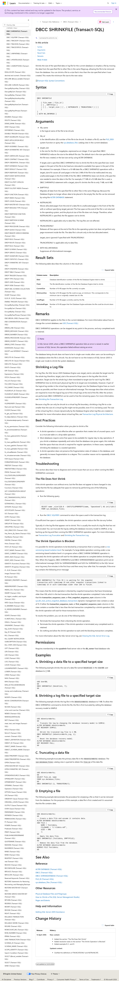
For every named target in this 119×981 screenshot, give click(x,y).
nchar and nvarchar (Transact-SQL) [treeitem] (17, 710)
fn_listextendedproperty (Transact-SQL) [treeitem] (17, 421)
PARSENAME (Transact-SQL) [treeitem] (15, 812)
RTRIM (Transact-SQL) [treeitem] (12, 936)
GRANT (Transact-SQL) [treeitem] (13, 520)
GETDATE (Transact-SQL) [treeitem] (13, 507)
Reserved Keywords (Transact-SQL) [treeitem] (17, 878)
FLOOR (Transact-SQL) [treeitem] (13, 410)
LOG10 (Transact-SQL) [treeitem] (12, 665)
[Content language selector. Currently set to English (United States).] (12, 974)
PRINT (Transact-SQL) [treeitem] (12, 832)
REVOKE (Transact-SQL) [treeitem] (13, 910)
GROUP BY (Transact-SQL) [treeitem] (14, 523)
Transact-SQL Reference (50, 22)
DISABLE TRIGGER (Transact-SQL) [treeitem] (17, 133)
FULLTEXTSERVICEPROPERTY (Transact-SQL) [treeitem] (15, 483)
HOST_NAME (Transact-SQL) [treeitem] (15, 550)
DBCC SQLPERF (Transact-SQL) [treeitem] (18, 37)
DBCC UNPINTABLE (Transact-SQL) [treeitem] (17, 55)
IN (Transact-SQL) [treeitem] (11, 577)
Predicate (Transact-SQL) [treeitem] (13, 829)
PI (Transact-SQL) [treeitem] (11, 822)
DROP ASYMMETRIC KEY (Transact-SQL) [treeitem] (17, 151)
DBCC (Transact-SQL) (70, 22)
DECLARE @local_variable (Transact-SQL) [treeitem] (17, 80)
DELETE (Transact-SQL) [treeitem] (13, 120)
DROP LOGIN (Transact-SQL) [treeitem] (15, 201)
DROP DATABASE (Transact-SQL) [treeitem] (16, 166)
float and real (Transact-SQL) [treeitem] (15, 407)
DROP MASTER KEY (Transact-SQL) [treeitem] (17, 204)
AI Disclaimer (6, 979)
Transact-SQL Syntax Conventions (51, 80)
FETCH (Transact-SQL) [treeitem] (12, 377)
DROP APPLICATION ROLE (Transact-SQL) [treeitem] (14, 141)
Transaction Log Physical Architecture (98, 414)
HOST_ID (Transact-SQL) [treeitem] (13, 547)
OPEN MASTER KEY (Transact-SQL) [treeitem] (17, 766)
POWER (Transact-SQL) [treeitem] (13, 825)
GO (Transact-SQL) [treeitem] (11, 513)
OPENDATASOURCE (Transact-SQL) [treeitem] (17, 775)
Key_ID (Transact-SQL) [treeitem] (13, 632)
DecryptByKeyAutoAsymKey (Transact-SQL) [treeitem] (15, 99)
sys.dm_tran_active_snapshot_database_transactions (57, 600)
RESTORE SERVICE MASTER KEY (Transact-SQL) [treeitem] (16, 895)
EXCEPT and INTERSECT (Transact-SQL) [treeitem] (17, 352)
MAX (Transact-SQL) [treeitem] (12, 678)
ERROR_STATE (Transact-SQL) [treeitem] (15, 344)
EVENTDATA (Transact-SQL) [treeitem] (14, 348)
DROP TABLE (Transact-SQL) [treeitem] (15, 272)
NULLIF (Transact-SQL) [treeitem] (13, 733)
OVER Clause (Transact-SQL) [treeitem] (15, 809)
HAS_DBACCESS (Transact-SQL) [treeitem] (16, 530)
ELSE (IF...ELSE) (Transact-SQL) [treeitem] (15, 298)
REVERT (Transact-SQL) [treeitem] (13, 907)
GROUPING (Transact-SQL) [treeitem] (14, 527)
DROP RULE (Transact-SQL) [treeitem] (14, 246)
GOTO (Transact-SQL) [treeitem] (12, 517)
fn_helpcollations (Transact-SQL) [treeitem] (16, 417)
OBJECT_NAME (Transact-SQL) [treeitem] (15, 746)
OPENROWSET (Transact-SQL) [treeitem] (15, 782)
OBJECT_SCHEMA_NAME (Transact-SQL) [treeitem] (17, 751)
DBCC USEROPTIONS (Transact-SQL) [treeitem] (18, 67)
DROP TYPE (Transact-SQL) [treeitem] (14, 279)
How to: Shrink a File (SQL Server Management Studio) (57, 897)
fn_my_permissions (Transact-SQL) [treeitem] (17, 426)
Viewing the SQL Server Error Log (95, 636)
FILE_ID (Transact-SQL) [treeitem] (13, 381)
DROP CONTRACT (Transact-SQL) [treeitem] (17, 159)
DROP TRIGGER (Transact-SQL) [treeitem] (16, 275)
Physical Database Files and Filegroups (51, 894)
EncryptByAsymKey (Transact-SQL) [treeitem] (17, 305)
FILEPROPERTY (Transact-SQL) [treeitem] (15, 403)
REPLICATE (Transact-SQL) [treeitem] (14, 875)
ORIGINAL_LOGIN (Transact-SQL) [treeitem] (17, 802)
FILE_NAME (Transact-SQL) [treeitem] (14, 387)
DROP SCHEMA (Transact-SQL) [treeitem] (16, 249)
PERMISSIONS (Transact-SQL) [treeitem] (15, 819)
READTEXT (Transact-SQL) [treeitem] (14, 858)
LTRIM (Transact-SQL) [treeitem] (12, 675)
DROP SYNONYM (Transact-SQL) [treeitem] (16, 269)
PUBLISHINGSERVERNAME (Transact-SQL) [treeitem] (14, 836)
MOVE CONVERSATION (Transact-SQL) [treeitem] (17, 702)
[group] (78, 508)
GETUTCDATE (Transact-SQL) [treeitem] (15, 510)
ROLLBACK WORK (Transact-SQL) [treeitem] (17, 923)
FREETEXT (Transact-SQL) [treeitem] (13, 465)
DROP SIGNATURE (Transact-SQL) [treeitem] (17, 256)
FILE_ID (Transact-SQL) (45, 879)
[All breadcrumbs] (38, 22)
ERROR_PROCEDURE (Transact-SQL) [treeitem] (17, 338)
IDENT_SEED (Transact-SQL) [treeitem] (15, 560)
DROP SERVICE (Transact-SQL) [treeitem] (15, 252)
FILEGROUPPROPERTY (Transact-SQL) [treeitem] (16, 398)
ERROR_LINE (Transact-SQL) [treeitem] (15, 328)
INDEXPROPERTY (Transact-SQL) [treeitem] (16, 586)
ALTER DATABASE (57, 197)
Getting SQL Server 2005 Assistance (50, 912)
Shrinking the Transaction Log (51, 399)
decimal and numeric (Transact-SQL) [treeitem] (18, 75)
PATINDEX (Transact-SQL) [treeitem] (14, 815)
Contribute (41, 979)
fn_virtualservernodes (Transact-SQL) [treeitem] (18, 455)
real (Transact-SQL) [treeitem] (11, 861)
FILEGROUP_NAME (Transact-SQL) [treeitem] (17, 394)
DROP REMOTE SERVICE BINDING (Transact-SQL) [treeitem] (17, 234)
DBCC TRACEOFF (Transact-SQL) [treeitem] (18, 41)
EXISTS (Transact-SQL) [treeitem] (13, 367)
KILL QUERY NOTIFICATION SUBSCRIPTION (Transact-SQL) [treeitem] (16, 640)
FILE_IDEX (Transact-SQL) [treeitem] (14, 384)
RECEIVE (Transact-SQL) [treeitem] (13, 865)
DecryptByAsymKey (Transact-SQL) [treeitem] (17, 88)
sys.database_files (71, 142)
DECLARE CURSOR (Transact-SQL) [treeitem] (17, 85)
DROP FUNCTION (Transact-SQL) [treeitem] (16, 194)
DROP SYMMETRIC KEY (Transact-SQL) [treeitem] (17, 264)
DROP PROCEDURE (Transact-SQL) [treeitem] (17, 226)
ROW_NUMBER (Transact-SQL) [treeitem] (16, 933)
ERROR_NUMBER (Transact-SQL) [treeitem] (16, 334)
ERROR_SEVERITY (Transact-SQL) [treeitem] (16, 341)
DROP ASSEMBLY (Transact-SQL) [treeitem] (16, 146)
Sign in (113, 3)
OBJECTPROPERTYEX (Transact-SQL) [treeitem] (17, 759)
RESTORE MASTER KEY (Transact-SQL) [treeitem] (16, 889)
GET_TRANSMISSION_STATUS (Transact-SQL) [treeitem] (15, 498)
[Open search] (108, 3)
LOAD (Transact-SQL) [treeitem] (12, 658)
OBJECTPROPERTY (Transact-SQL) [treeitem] (17, 756)
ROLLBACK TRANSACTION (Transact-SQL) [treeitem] (14, 918)
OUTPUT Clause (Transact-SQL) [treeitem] (16, 805)
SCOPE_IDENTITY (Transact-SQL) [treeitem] (16, 950)
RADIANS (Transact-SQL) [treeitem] (13, 845)
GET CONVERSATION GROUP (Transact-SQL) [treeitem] (15, 492)
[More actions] (113, 22)
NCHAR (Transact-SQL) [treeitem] (13, 707)
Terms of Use (84, 979)
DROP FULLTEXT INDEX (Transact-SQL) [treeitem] (17, 189)
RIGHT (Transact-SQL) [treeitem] (12, 913)
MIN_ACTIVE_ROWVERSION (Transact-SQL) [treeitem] (15, 686)
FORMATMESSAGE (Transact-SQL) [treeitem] (17, 462)
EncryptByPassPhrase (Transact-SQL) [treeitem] (18, 315)
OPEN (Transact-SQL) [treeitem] (12, 762)
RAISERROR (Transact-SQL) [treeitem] (14, 848)
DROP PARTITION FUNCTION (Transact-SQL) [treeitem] (15, 215)
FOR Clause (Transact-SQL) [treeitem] (14, 459)
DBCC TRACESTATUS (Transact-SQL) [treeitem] (18, 48)
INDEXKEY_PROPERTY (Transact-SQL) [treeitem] (16, 581)
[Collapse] (28, 20)
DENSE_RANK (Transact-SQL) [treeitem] (15, 123)
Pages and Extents (43, 900)
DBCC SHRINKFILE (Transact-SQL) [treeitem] (17, 32)
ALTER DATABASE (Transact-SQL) (49, 869)
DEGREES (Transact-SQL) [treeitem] (13, 117)
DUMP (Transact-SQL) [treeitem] (12, 295)
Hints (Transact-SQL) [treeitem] (12, 543)
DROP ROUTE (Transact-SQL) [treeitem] (15, 243)
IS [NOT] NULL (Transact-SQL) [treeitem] (15, 619)
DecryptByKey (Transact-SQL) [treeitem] (15, 95)
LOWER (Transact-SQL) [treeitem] (13, 671)
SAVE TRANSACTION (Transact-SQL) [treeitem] (18, 939)
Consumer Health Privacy (66, 979)
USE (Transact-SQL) (70, 323)
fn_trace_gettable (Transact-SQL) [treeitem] (16, 449)
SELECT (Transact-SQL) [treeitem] (13, 962)
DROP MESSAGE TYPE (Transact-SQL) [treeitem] (16, 209)
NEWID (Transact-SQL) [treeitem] (13, 713)
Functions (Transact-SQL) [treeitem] (14, 488)
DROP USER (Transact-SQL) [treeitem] (14, 282)
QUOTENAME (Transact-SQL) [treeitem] (15, 841)
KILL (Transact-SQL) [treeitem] (12, 635)
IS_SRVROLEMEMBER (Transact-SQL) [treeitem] (16, 610)
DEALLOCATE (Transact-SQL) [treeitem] (15, 72)
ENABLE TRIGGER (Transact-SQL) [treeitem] (16, 302)
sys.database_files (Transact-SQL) (49, 882)
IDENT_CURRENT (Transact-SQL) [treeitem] (16, 553)
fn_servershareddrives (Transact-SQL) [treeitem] (16, 431)
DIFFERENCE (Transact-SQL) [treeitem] (15, 130)
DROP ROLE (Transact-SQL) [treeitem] (14, 239)
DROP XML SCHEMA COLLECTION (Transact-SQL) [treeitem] (17, 290)
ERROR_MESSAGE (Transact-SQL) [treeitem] (16, 331)
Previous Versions (20, 979)
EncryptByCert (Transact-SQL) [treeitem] (15, 308)
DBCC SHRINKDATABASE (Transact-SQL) (52, 876)
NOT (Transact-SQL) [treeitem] (12, 720)
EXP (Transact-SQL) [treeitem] (11, 371)
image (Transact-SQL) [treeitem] (12, 573)
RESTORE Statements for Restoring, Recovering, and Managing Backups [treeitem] (17, 882)
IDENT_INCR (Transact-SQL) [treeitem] (14, 557)
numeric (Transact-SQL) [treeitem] (13, 736)
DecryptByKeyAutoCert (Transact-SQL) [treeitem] (17, 105)
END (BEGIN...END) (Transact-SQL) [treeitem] (17, 318)
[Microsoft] (4, 3)
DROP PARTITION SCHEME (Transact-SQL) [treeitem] (14, 221)
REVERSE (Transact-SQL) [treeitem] (13, 903)
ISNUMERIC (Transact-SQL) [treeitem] (14, 625)
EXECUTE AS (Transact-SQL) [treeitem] (15, 357)
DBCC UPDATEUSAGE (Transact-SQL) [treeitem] (18, 61)
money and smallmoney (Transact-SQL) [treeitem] (17, 692)
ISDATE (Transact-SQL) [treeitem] (13, 615)
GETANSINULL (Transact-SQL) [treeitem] (15, 503)
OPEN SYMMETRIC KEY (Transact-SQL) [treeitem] (17, 770)
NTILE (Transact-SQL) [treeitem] (12, 730)
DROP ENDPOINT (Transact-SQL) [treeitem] (16, 172)
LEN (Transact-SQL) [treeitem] (11, 651)
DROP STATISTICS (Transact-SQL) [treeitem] (16, 259)
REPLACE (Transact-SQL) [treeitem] (13, 871)
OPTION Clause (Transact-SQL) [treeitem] (16, 792)
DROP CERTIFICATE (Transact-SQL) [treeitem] (17, 156)
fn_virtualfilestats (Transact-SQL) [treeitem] (16, 452)
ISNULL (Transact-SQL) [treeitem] (13, 622)
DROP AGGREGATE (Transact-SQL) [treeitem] (17, 137)
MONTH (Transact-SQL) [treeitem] (13, 697)
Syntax (39, 47)
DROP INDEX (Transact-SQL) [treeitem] (15, 198)
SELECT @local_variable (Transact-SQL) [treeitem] (17, 957)
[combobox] (16, 25)
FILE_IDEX (110, 139)
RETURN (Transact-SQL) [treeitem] (13, 900)
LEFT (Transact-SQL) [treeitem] (12, 648)
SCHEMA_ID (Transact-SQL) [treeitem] (15, 943)
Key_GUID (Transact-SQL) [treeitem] (14, 629)
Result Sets (41, 53)
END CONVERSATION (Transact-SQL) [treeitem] (16, 323)
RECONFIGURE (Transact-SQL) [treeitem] (15, 868)
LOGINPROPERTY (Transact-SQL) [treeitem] (16, 668)
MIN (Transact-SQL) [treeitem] (12, 681)
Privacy (49, 979)
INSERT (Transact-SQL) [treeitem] (13, 593)
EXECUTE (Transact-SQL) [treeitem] (13, 364)
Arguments (41, 50)
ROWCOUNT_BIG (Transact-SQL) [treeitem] (16, 930)
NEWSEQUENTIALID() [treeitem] (12, 717)
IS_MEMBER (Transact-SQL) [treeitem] (14, 606)
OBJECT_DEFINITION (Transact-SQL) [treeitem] (17, 740)
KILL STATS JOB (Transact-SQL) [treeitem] (16, 645)
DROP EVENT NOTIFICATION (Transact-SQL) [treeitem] (15, 177)
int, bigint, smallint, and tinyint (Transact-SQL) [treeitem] (15, 597)
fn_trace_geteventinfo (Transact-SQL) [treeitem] (16, 437)
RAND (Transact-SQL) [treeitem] (12, 851)
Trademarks (95, 979)
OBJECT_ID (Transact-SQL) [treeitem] (14, 743)
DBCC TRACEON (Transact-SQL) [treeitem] (18, 44)
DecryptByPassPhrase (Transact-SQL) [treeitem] (16, 112)
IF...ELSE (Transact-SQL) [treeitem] (13, 570)
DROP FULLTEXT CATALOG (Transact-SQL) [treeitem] (14, 183)
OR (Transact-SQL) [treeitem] (11, 795)
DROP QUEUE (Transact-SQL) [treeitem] (15, 230)
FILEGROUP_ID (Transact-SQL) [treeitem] (15, 391)
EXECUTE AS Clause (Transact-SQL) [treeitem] (17, 361)
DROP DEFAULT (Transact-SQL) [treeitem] (16, 169)
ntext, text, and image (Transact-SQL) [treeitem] (16, 724)
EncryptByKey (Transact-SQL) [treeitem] (15, 311)
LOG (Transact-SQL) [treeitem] (12, 661)
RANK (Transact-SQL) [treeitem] (12, 855)
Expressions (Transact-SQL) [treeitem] (14, 374)
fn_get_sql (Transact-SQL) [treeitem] (14, 413)
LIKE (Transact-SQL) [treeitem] (12, 655)
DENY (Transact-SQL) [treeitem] (12, 127)
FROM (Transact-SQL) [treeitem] (12, 472)
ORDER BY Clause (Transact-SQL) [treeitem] (16, 799)
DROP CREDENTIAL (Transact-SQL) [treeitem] (17, 162)
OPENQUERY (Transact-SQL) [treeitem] (15, 779)
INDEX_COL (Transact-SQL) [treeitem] (14, 590)
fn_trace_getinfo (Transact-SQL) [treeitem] (16, 445)
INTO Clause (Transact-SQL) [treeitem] (14, 602)
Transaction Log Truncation (50, 535)
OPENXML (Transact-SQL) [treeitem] (14, 785)
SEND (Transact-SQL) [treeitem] (12, 966)
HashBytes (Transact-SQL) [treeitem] (14, 537)
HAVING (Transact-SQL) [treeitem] (13, 540)
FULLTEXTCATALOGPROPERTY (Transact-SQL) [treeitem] (15, 476)
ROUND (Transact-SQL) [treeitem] (13, 926)
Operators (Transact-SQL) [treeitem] (14, 789)
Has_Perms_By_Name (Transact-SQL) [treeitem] (18, 533)
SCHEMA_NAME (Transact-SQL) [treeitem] (16, 946)
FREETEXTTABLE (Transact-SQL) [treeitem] (16, 469)
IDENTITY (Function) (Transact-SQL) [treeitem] (17, 563)
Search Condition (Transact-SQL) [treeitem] (16, 953)
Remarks (40, 56)
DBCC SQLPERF (53, 515)
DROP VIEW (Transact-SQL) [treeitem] (14, 285)
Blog (30, 979)
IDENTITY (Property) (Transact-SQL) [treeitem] (17, 567)
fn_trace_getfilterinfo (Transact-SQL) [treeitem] (17, 442)
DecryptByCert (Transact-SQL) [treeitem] (15, 91)
